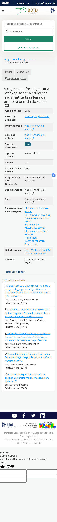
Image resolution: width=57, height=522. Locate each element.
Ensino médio (32, 224)
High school (31, 237)
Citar (9, 71)
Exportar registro (16, 78)
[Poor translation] (10, 467)
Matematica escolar (35, 227)
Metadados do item (15, 271)
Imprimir (24, 71)
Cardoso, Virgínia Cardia (37, 116)
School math (31, 244)
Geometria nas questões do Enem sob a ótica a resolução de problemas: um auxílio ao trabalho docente (28, 357)
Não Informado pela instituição (35, 127)
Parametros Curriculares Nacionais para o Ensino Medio (37, 218)
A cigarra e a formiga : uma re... (20, 59)
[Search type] (28, 31)
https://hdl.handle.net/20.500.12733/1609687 (38, 251)
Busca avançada (28, 47)
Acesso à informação (45, 3)
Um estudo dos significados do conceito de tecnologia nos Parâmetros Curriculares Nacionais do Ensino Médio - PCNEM (27, 313)
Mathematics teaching (36, 231)
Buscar (29, 39)
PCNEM (29, 234)
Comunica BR (23, 3)
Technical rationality (35, 240)
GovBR (5, 3)
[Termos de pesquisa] (28, 23)
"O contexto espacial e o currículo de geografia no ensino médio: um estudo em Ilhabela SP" (27, 378)
